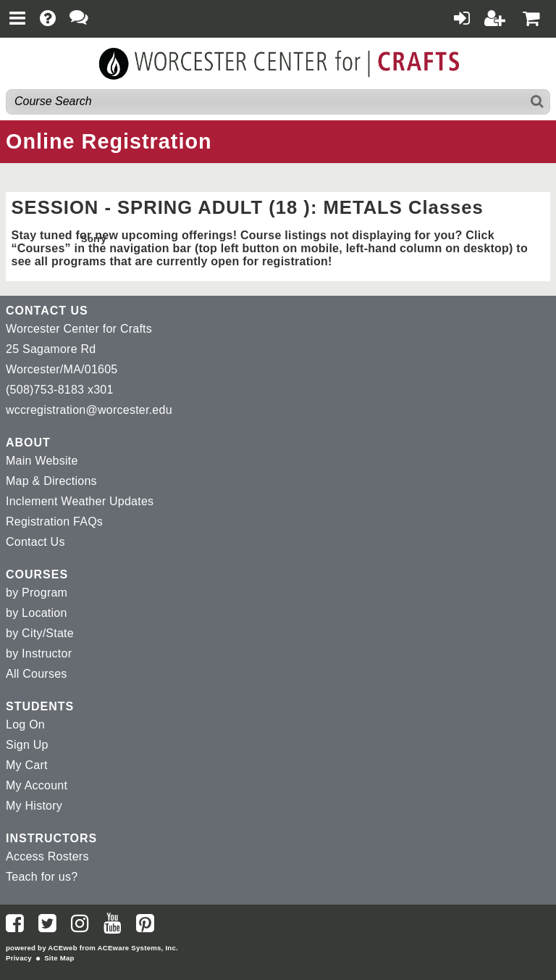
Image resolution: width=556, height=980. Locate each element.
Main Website (42, 460)
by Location (36, 613)
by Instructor (39, 653)
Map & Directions (51, 481)
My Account (36, 785)
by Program (36, 592)
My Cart (27, 765)
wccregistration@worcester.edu (89, 410)
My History (34, 806)
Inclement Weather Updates (79, 501)
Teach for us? (41, 877)
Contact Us (35, 542)
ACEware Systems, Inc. (138, 948)
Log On (25, 724)
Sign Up (27, 745)
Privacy (19, 958)
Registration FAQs (54, 521)
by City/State (40, 633)
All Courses (36, 674)
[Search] (537, 102)
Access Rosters (47, 856)
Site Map (59, 958)
